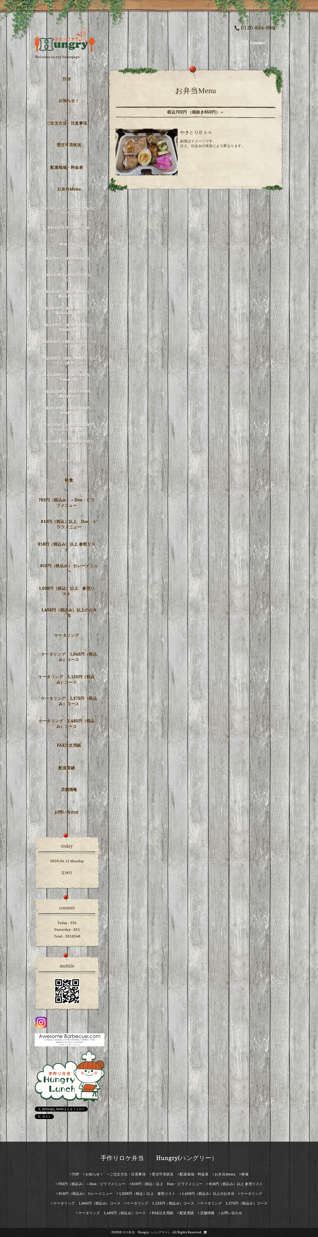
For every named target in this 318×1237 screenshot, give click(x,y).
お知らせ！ (69, 100)
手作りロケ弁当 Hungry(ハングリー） (159, 1158)
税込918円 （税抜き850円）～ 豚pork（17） (71, 294)
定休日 (67, 872)
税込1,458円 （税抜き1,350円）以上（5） (69, 443)
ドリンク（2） (69, 460)
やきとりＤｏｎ (196, 132)
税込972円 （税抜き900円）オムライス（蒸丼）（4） (69, 360)
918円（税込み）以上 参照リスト (66, 547)
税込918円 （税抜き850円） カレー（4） (69, 343)
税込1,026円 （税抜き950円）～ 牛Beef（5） (70, 377)
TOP (67, 79)
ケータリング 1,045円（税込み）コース (69, 657)
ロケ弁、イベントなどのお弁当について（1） (69, 210)
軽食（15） (69, 244)
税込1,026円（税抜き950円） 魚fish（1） (71, 410)
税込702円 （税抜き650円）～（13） (70, 260)
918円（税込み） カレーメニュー (69, 568)
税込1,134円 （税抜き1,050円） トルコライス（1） (70, 427)
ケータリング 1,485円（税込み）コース (66, 723)
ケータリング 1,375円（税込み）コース (69, 701)
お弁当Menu (69, 189)
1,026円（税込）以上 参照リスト (66, 591)
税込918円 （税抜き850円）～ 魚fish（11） (71, 327)
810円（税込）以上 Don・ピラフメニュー (69, 524)
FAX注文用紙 (69, 745)
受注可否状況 (69, 144)
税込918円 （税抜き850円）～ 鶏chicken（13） (71, 310)
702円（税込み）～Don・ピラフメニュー (67, 502)
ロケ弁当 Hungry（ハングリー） (146, 1232)
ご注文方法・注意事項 (66, 123)
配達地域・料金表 (66, 167)
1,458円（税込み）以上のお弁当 (69, 612)
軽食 (69, 480)
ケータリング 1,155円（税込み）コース (66, 679)
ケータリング (66, 635)
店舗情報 (69, 789)
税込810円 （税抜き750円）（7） (69, 277)
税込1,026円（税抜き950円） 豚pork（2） (71, 393)
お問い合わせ (66, 812)
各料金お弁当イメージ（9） (69, 227)
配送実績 (66, 767)
